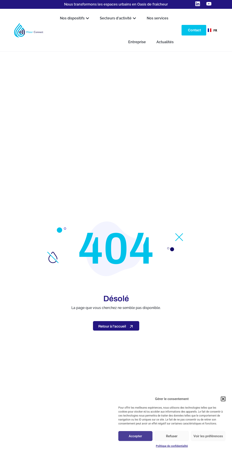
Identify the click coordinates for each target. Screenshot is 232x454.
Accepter (135, 436)
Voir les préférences (208, 436)
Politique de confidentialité (172, 446)
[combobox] (211, 30)
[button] (223, 399)
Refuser (171, 436)
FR (211, 30)
